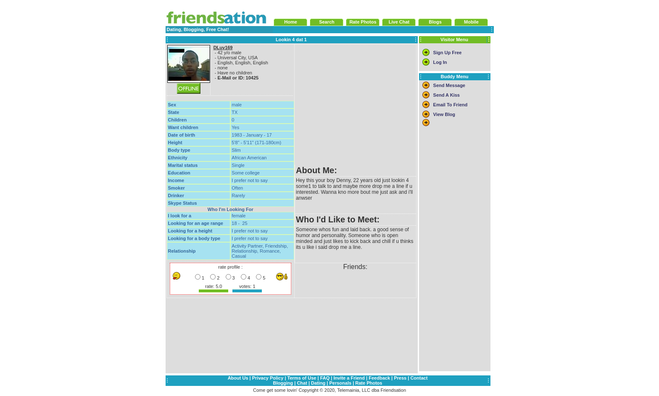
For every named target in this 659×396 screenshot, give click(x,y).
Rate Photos (362, 21)
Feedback (379, 377)
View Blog (444, 114)
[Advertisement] (355, 104)
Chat (302, 382)
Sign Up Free (447, 52)
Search (327, 21)
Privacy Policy (268, 377)
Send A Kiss (446, 95)
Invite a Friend (349, 377)
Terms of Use (301, 377)
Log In (440, 62)
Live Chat (399, 21)
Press (400, 377)
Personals (340, 382)
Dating (318, 382)
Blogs (435, 21)
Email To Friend (450, 104)
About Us (238, 377)
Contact (418, 377)
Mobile (471, 21)
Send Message (449, 85)
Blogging (283, 382)
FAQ (325, 377)
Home (290, 21)
